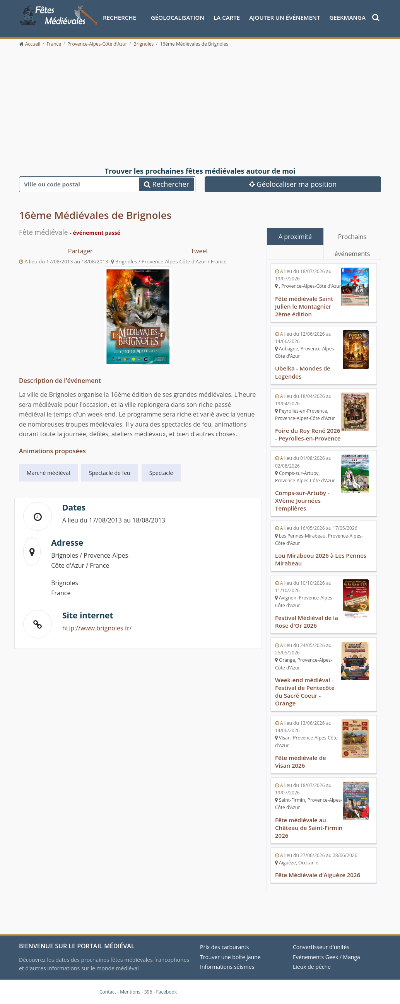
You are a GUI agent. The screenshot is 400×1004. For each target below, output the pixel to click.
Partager (80, 251)
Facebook (166, 992)
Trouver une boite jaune (230, 957)
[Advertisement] (200, 107)
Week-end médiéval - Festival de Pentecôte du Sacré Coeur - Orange (305, 691)
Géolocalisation (177, 17)
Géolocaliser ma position (293, 184)
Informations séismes (227, 966)
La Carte (227, 17)
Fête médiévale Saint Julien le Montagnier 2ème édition (304, 306)
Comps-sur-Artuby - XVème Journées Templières (302, 500)
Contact (107, 992)
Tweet (199, 251)
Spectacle (161, 472)
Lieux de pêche (312, 966)
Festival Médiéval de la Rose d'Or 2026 (306, 621)
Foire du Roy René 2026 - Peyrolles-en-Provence (308, 434)
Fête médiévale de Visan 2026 (300, 761)
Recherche (119, 17)
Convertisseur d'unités (321, 947)
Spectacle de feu (109, 472)
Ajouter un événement (284, 17)
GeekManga (347, 17)
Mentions (130, 992)
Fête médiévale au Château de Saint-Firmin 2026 (308, 827)
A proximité (295, 236)
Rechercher (166, 184)
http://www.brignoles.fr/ (97, 628)
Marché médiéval (48, 472)
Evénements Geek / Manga (326, 957)
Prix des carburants (224, 947)
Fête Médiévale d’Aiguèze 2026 (317, 875)
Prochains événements (352, 238)
